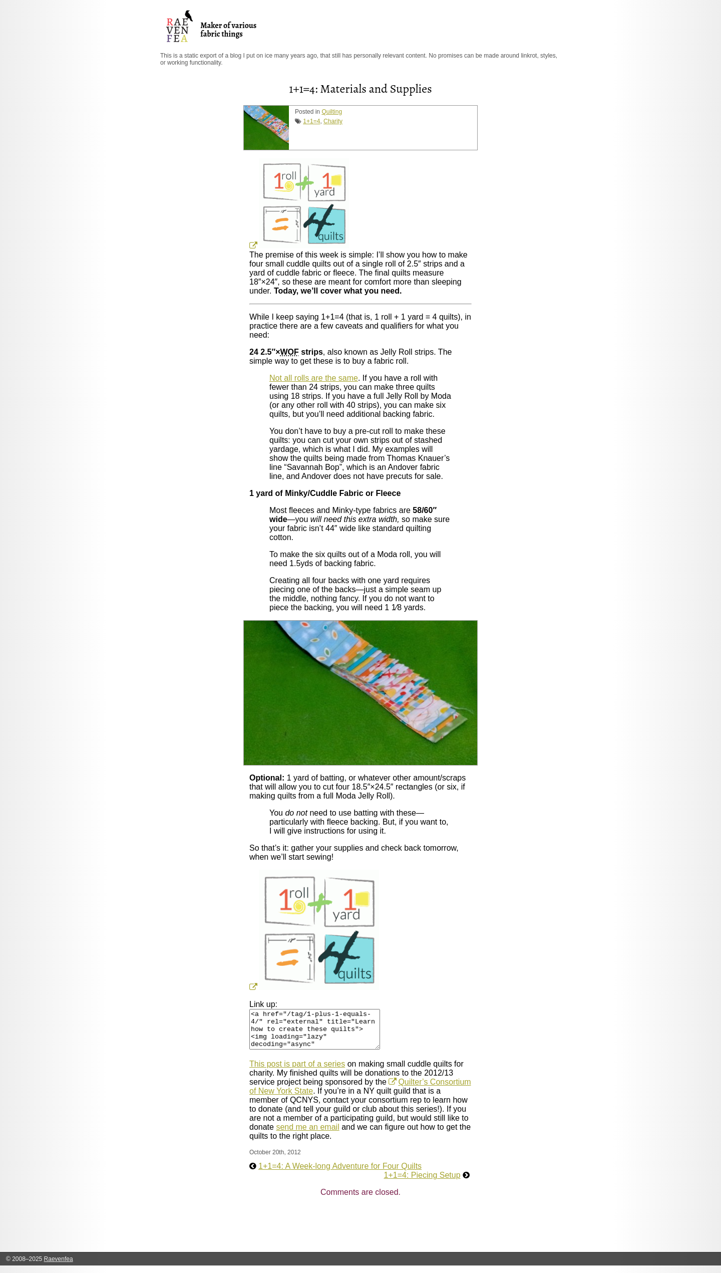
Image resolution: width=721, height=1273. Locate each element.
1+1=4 (311, 121)
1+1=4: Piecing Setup (422, 1182)
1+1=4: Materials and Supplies (360, 89)
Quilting (331, 111)
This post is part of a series (297, 1071)
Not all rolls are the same (313, 378)
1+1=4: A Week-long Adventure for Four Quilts (340, 1173)
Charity (332, 121)
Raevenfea (58, 1266)
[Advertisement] (431, 1234)
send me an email (307, 1134)
